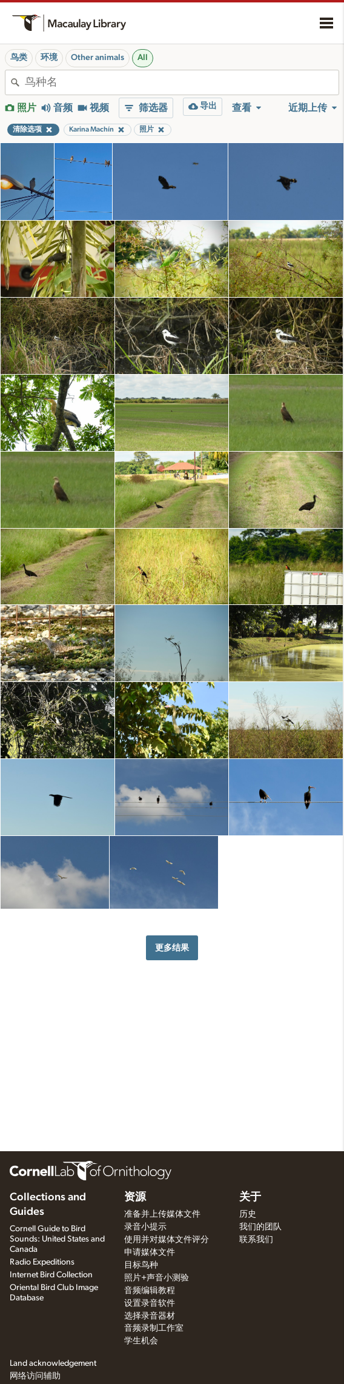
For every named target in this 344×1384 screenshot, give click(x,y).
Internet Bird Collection (51, 1275)
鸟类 (18, 57)
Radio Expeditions (42, 1262)
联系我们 (256, 1239)
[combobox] (182, 82)
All (142, 57)
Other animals (97, 57)
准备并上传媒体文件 (162, 1214)
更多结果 (172, 947)
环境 (49, 57)
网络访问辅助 (35, 1376)
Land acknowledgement (53, 1363)
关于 (250, 1197)
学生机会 (141, 1341)
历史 (247, 1214)
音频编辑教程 (149, 1290)
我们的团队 (260, 1227)
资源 (135, 1197)
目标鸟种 (141, 1265)
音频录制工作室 (154, 1328)
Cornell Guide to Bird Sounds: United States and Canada (57, 1239)
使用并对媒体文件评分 (166, 1239)
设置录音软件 (149, 1303)
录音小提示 (145, 1227)
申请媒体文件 (149, 1252)
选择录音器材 (149, 1316)
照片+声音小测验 (156, 1278)
